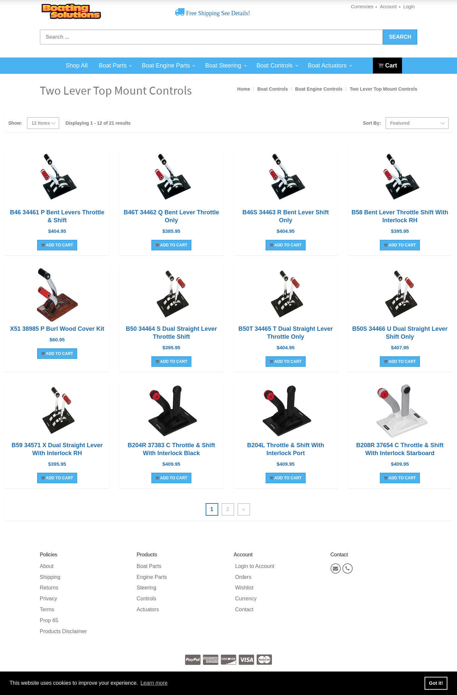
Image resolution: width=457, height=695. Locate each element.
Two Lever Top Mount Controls (383, 89)
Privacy (48, 598)
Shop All (76, 65)
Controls (147, 598)
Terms (47, 609)
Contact (244, 609)
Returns (49, 587)
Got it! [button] (436, 683)
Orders (243, 577)
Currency (246, 598)
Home (243, 89)
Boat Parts (115, 65)
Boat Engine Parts (168, 65)
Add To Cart (57, 245)
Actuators (148, 609)
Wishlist (244, 587)
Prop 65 (49, 620)
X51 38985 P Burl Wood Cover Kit (57, 329)
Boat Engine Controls (318, 89)
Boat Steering (225, 65)
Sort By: (372, 123)
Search (400, 37)
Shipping (50, 577)
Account (388, 6)
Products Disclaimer (63, 631)
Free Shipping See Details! (217, 13)
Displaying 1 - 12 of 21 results (98, 123)
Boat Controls (277, 65)
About (47, 566)
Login (409, 6)
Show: (15, 123)
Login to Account (254, 566)
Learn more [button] (154, 683)
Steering (147, 587)
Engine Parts (152, 577)
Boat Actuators (330, 65)
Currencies (362, 6)
